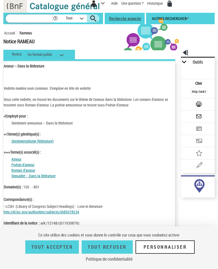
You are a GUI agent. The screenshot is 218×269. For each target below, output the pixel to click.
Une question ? (132, 3)
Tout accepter (52, 247)
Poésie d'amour (22, 164)
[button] (55, 18)
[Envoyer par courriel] (198, 117)
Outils (198, 62)
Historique (155, 3)
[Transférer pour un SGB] (198, 142)
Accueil (9, 33)
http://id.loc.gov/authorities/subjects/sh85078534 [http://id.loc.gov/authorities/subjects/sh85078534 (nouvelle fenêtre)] (41, 212)
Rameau (25, 33)
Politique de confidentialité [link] (109, 259)
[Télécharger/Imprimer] (198, 105)
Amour (16, 159)
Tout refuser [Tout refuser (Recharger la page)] (107, 247)
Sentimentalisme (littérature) (32, 141)
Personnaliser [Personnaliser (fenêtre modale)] (165, 247)
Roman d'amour (23, 170)
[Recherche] (29, 18)
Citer (199, 83)
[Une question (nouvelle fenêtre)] (198, 166)
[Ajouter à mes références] (198, 154)
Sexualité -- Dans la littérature (33, 175)
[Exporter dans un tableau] (198, 129)
